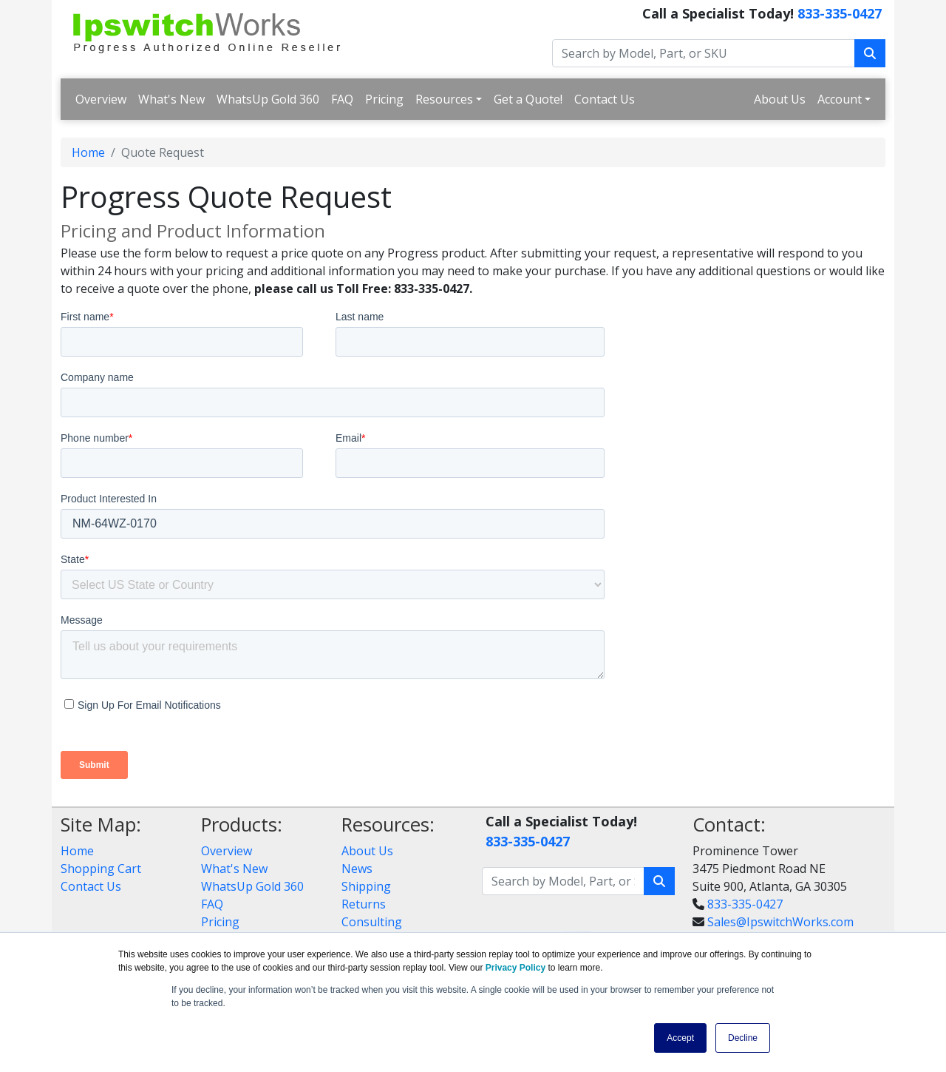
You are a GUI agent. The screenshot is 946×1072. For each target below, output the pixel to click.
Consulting (371, 922)
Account (839, 99)
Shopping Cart (101, 868)
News (356, 868)
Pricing (384, 99)
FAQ (342, 99)
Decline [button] (743, 1038)
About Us (780, 99)
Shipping (366, 886)
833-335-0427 (839, 13)
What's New (171, 99)
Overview (100, 99)
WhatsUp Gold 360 (268, 99)
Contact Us (604, 99)
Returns (363, 904)
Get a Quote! (528, 99)
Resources (444, 99)
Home (88, 152)
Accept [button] (680, 1038)
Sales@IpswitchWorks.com (780, 922)
